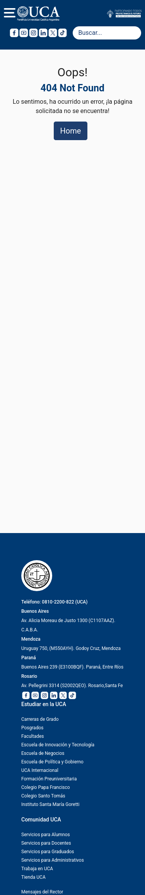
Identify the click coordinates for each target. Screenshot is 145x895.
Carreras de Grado (40, 719)
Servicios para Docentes (46, 843)
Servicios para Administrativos (52, 860)
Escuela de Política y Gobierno (52, 762)
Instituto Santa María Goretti (50, 804)
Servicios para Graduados (47, 851)
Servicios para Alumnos (45, 834)
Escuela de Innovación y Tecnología (57, 745)
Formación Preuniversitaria (49, 779)
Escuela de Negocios (43, 753)
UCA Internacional (39, 770)
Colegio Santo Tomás (43, 796)
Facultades (32, 736)
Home (70, 130)
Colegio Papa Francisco (45, 787)
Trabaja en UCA (37, 868)
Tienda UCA (33, 877)
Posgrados (32, 727)
